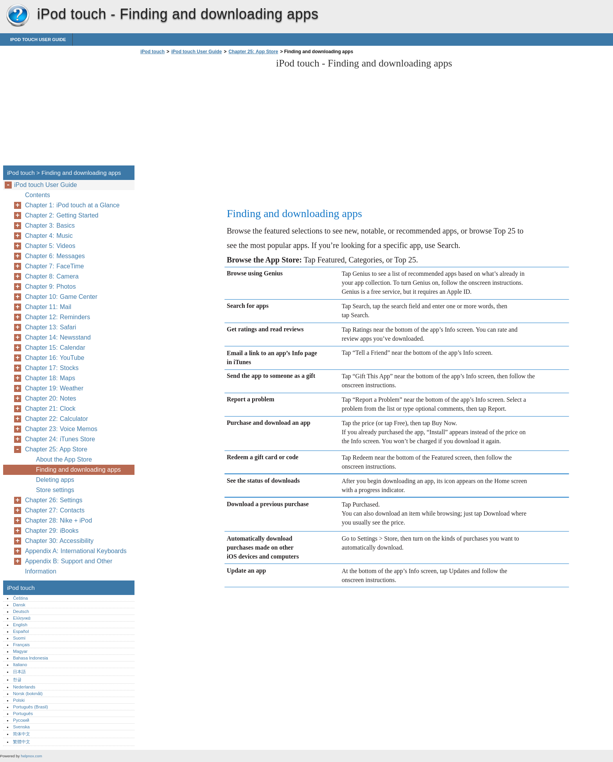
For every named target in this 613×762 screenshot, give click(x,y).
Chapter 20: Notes (50, 398)
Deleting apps (55, 479)
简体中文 (21, 733)
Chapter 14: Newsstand (58, 337)
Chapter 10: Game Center (61, 296)
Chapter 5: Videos (50, 246)
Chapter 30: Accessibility (59, 540)
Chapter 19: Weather (54, 388)
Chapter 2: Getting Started (62, 215)
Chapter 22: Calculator (56, 418)
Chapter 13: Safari (50, 327)
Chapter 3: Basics (50, 225)
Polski (19, 700)
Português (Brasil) (30, 706)
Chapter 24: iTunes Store (60, 439)
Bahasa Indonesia (30, 658)
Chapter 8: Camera (52, 276)
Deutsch (21, 611)
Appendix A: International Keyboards (76, 551)
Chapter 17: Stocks (52, 368)
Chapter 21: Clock (50, 408)
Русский (21, 720)
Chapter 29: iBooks (52, 530)
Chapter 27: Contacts (54, 510)
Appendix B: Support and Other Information (68, 566)
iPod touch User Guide (38, 39)
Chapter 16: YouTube (54, 357)
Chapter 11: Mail (48, 307)
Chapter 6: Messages (55, 256)
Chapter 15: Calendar (55, 347)
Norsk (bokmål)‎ (28, 693)
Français (21, 644)
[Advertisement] (204, 112)
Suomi (19, 638)
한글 (17, 679)
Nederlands (24, 687)
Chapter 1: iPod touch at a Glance (72, 205)
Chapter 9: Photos (50, 286)
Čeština (20, 598)
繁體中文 (21, 741)
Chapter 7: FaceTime (54, 266)
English (20, 624)
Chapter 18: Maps (50, 378)
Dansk (19, 604)
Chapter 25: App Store (253, 51)
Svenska (21, 726)
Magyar (20, 651)
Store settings (55, 490)
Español (21, 631)
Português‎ (23, 713)
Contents (37, 195)
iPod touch (17, 15)
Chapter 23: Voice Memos (61, 429)
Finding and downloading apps (78, 469)
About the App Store (64, 459)
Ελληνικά (21, 618)
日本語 (19, 671)
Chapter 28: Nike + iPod (58, 520)
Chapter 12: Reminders (57, 317)
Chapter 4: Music (49, 235)
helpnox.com (31, 756)
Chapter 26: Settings (53, 500)
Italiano (20, 664)
